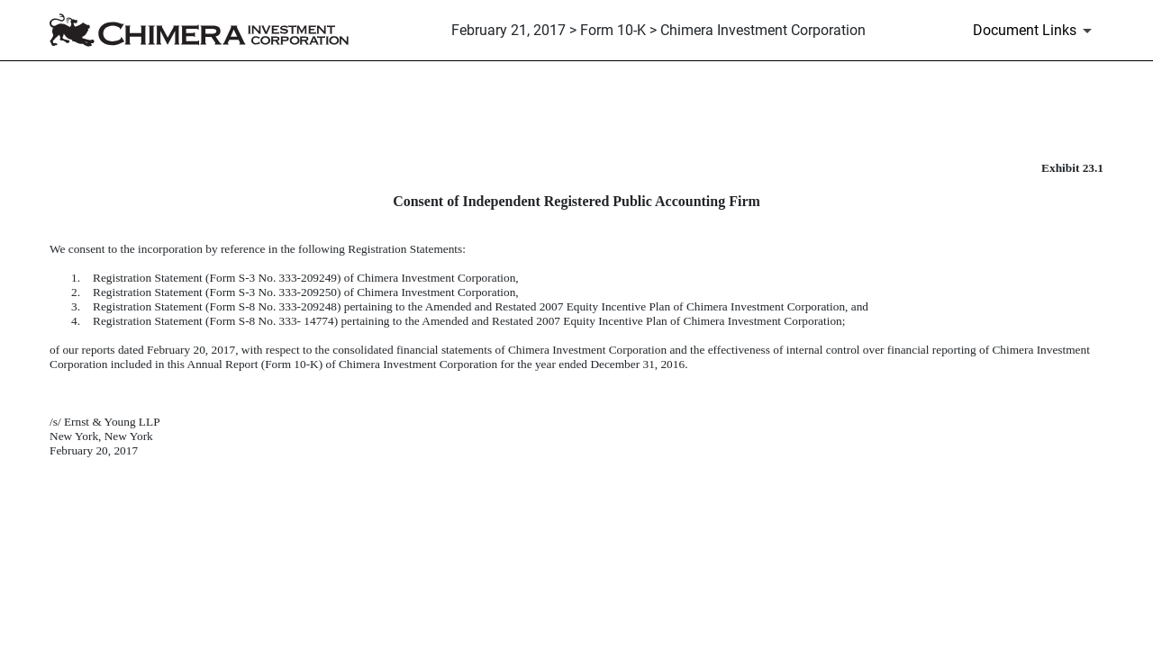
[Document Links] (1035, 30)
